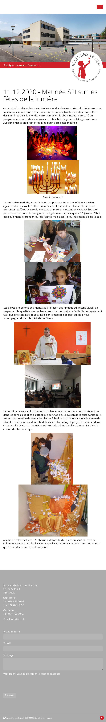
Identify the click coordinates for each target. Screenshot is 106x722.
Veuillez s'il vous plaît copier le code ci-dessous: (31, 673)
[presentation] (24, 681)
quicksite (18, 718)
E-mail (7, 643)
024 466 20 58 (16, 605)
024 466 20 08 (16, 601)
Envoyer (9, 695)
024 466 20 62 (16, 613)
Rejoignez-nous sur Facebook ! (22, 65)
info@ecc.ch (17, 619)
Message (8, 655)
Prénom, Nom (11, 631)
